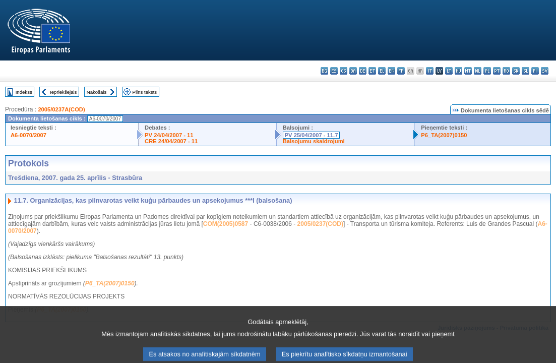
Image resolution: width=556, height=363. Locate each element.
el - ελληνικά (382, 71)
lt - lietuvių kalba (449, 71)
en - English (391, 71)
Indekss (24, 92)
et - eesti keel (372, 71)
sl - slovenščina (525, 71)
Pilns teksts (145, 92)
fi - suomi (535, 71)
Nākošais (96, 92)
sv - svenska (544, 71)
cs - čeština (343, 71)
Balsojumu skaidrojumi (314, 141)
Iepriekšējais (63, 92)
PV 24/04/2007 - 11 (169, 135)
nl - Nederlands (477, 71)
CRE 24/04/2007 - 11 (171, 141)
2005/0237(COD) (320, 223)
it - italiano (430, 71)
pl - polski (487, 71)
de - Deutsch (362, 71)
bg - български (324, 71)
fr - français (401, 71)
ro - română (506, 71)
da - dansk (353, 71)
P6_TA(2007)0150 (444, 135)
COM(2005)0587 (225, 223)
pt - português (497, 71)
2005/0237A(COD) (61, 109)
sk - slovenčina (516, 71)
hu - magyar (458, 71)
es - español (334, 71)
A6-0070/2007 (28, 135)
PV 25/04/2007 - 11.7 (311, 135)
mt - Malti (468, 71)
